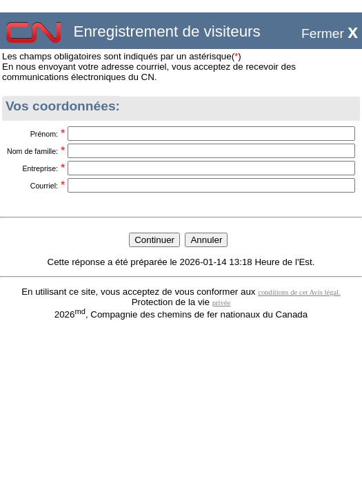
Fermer (329, 33)
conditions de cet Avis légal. (299, 292)
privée (221, 302)
